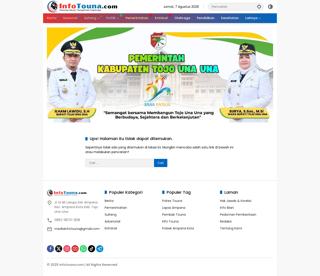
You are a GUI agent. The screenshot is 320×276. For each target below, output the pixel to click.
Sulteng (110, 214)
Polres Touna (172, 201)
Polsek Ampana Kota (178, 228)
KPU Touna (170, 221)
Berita (109, 201)
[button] (258, 6)
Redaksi (226, 221)
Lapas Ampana (173, 207)
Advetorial (112, 221)
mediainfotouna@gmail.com (77, 229)
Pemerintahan (116, 207)
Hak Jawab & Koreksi (235, 201)
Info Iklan (227, 207)
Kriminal (111, 228)
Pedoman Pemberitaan (238, 214)
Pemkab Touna (174, 214)
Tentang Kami (231, 228)
